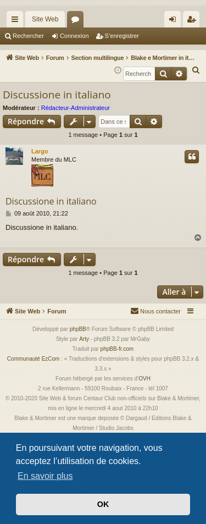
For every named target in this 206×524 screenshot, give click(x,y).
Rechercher (28, 35)
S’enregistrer (122, 35)
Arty (84, 339)
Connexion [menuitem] (175, 21)
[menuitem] (196, 70)
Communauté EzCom (33, 359)
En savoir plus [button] (45, 476)
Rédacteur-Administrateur (75, 107)
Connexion (74, 35)
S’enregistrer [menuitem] (193, 21)
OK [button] (103, 504)
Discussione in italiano (57, 94)
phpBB (78, 329)
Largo (39, 151)
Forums (77, 21)
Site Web (45, 19)
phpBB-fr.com (117, 349)
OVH (144, 379)
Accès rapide (17, 21)
